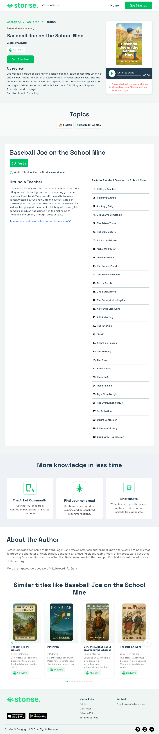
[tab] (120, 189)
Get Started (138, 5)
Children (33, 22)
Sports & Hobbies (89, 125)
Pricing (84, 704)
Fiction (65, 125)
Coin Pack (85, 708)
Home (114, 5)
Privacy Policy (88, 713)
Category (14, 22)
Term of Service (89, 717)
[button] (11, 642)
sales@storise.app (131, 704)
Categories (50, 5)
